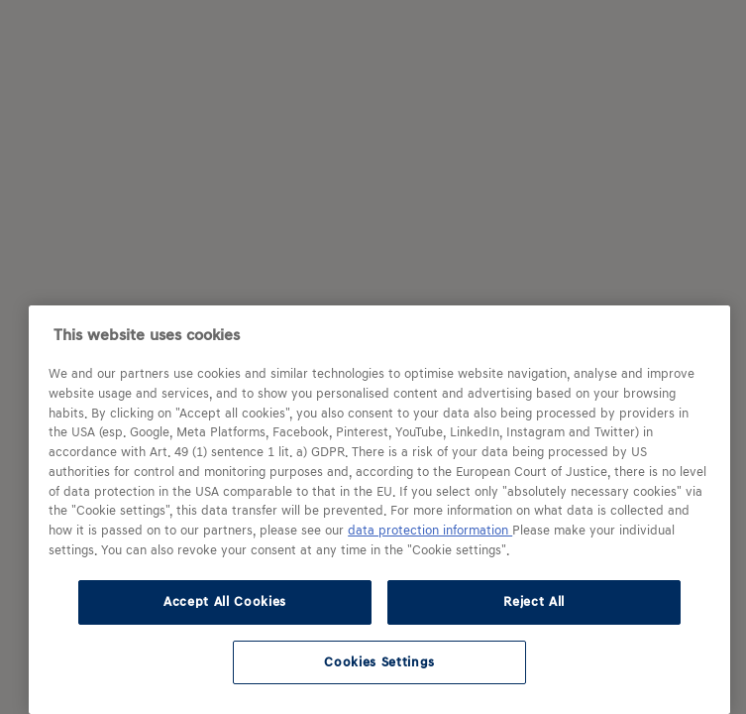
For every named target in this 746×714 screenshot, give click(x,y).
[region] (379, 509)
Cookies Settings (379, 662)
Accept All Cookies (224, 601)
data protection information (430, 530)
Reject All (534, 601)
